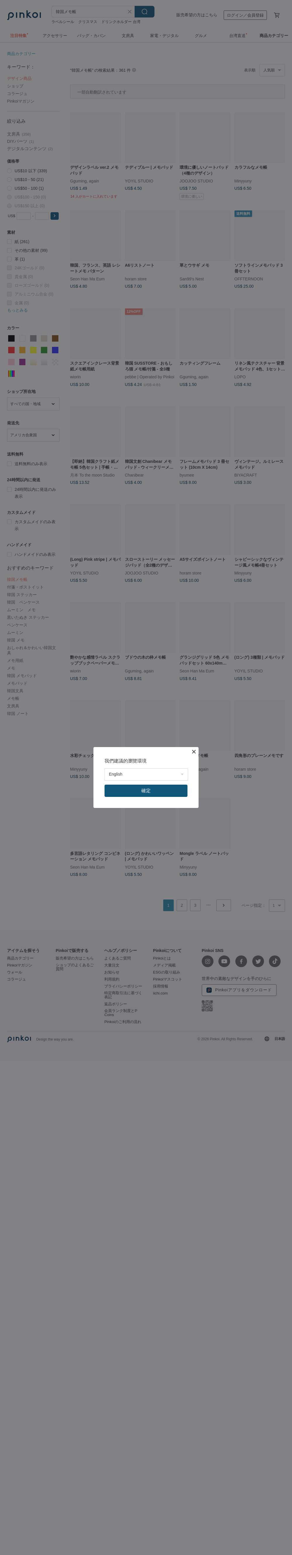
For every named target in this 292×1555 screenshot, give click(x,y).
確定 (146, 790)
